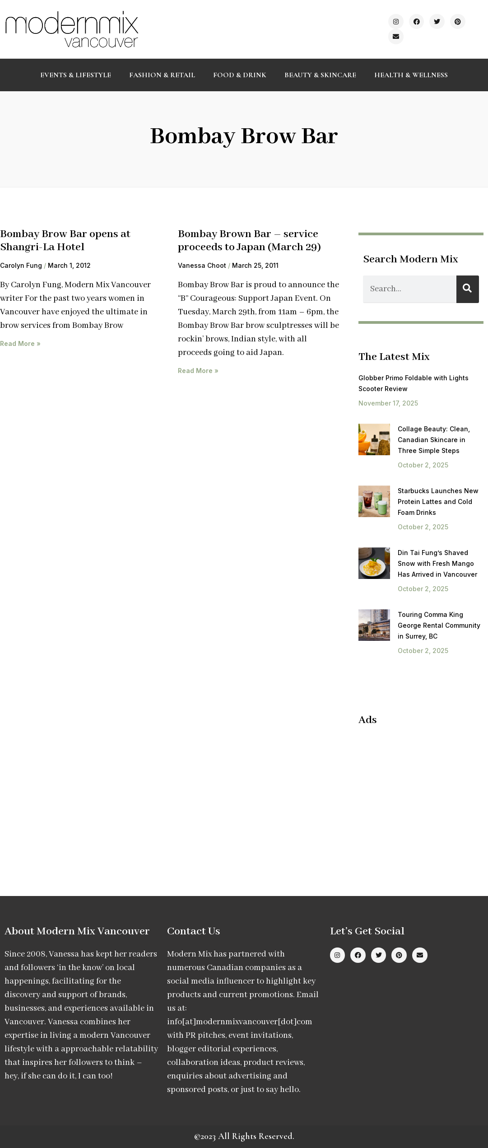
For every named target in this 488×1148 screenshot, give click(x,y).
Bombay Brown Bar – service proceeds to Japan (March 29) (249, 240)
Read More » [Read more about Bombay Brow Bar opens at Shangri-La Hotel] (20, 343)
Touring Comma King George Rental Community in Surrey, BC (439, 625)
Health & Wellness (411, 74)
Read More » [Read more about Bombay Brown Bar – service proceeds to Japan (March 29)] (198, 370)
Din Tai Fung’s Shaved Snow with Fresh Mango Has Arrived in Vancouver (437, 563)
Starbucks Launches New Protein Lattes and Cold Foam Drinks (438, 501)
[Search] (467, 289)
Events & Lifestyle (75, 74)
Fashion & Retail (162, 74)
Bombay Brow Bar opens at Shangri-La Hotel (65, 240)
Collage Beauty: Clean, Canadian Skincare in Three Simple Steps (434, 439)
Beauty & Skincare (320, 74)
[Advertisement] (423, 792)
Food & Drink (239, 74)
